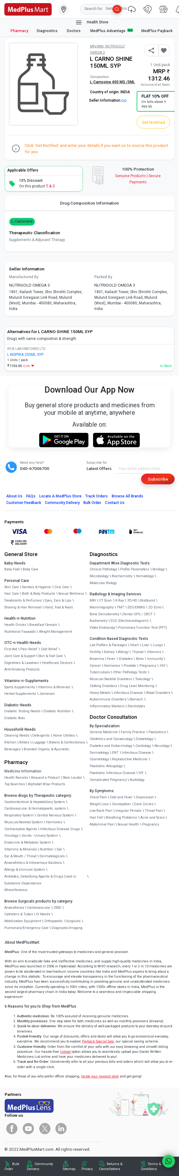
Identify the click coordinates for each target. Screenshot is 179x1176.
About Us (14, 496)
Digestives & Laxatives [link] (21, 663)
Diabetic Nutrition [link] (57, 711)
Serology (159, 569)
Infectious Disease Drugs (60, 829)
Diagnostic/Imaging (67, 928)
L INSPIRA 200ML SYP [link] (25, 354)
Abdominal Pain (102, 824)
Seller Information (107, 100)
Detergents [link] (40, 735)
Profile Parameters (134, 569)
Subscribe (158, 479)
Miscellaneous (15, 890)
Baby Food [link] (12, 569)
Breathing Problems (121, 817)
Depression (145, 797)
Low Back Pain (101, 811)
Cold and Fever (121, 797)
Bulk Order (92, 503)
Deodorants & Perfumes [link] (23, 600)
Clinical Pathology (103, 569)
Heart (134, 645)
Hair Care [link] (11, 594)
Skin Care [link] (11, 587)
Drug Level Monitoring (137, 686)
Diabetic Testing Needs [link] (22, 711)
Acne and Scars (152, 817)
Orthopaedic (53, 921)
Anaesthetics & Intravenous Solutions (33, 863)
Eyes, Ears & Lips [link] (58, 600)
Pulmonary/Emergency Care (26, 928)
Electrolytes (136, 706)
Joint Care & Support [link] (19, 656)
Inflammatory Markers (107, 706)
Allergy (123, 652)
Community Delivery (62, 503)
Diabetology (144, 739)
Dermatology (99, 753)
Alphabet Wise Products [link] (46, 784)
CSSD (57, 908)
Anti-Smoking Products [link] (22, 669)
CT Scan (105, 600)
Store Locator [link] (72, 778)
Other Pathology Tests (130, 672)
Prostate (130, 666)
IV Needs (43, 914)
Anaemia (97, 659)
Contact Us (114, 503)
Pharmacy (19, 31)
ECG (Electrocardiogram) (129, 621)
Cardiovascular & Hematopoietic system (35, 808)
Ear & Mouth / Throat (20, 856)
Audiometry (98, 621)
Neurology (162, 746)
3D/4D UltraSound (141, 600)
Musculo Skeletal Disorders (111, 679)
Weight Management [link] (55, 632)
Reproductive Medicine (130, 759)
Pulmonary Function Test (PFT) (142, 628)
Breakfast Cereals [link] (43, 625)
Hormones (54, 822)
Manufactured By (24, 277)
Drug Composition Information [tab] (89, 203)
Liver (145, 645)
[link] (28, 8)
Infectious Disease (128, 693)
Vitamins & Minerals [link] (54, 687)
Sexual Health (128, 824)
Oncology (11, 836)
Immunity (155, 659)
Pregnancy (147, 666)
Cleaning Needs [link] (16, 735)
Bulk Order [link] (11, 1166)
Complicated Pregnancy (108, 780)
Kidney (109, 652)
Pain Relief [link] (28, 649)
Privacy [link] (87, 1169)
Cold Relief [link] (49, 649)
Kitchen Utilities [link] (16, 742)
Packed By (103, 277)
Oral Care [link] (61, 587)
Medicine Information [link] (22, 771)
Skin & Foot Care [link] (50, 656)
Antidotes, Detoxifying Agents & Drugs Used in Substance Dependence (40, 879)
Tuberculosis (100, 672)
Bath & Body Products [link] (38, 594)
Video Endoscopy (102, 628)
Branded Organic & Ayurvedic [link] (46, 749)
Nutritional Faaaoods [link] (20, 632)
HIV (162, 666)
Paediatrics (157, 732)
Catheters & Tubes (18, 914)
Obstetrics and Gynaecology (111, 739)
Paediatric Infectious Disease (112, 773)
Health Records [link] (16, 778)
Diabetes (126, 659)
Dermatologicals (52, 856)
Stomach (136, 699)
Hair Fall (96, 817)
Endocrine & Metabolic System (27, 842)
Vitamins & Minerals (20, 849)
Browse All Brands (128, 496)
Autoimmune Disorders (108, 699)
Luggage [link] (39, 742)
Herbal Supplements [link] (20, 694)
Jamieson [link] (47, 694)
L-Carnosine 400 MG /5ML (112, 82)
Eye (59, 849)
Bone (140, 659)
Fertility (95, 652)
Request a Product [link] (45, 778)
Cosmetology (99, 759)
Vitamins (154, 652)
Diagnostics (48, 31)
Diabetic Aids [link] (14, 718)
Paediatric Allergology (106, 766)
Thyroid (138, 652)
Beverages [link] (12, 749)
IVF (141, 773)
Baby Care (30, 569)
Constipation (121, 804)
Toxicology (142, 679)
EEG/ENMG (136, 607)
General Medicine (104, 732)
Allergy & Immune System (24, 870)
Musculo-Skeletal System (23, 822)
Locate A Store (60, 496)
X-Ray (119, 600)
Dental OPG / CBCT (137, 614)
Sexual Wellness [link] (71, 594)
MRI (93, 600)
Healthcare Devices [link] (57, 663)
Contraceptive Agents (20, 829)
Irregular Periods (128, 811)
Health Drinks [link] (15, 625)
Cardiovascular (38, 908)
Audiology (137, 780)
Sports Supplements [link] (19, 687)
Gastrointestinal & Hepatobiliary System (34, 802)
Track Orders (96, 496)
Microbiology (99, 576)
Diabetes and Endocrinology (111, 746)
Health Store (91, 22)
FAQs (30, 496)
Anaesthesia (14, 908)
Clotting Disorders (103, 686)
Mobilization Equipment (22, 921)
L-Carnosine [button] (22, 221)
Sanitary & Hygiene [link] (36, 587)
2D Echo (154, 607)
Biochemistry (122, 576)
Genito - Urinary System (39, 836)
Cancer (95, 666)
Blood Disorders (158, 693)
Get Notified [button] (153, 122)
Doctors (74, 31)
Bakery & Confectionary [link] (67, 742)
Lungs (158, 645)
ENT (115, 753)
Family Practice (133, 732)
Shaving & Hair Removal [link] (22, 607)
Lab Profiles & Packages (108, 645)
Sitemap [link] (69, 1169)
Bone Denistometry (104, 614)
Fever (111, 659)
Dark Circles (143, 804)
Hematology (145, 576)
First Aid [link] (10, 649)
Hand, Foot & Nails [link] (59, 607)
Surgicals (73, 921)
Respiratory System (19, 815)
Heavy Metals (100, 693)
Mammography (102, 607)
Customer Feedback (23, 503)
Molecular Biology (103, 583)
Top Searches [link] (14, 784)
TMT (120, 607)
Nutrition (46, 849)
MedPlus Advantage (111, 30)
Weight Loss (99, 804)
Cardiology (143, 746)
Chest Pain (98, 797)
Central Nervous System (55, 815)
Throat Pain (154, 811)
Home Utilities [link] (64, 735)
